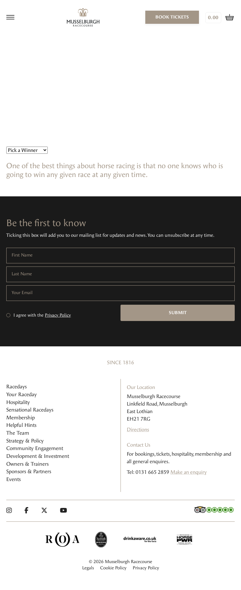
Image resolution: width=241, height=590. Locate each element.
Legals (88, 568)
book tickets (172, 17)
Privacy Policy (58, 315)
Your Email (22, 292)
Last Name (22, 274)
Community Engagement (34, 448)
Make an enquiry (188, 472)
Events (13, 479)
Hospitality (18, 402)
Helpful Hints (21, 425)
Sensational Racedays (29, 410)
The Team (17, 433)
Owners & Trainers (27, 464)
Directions (138, 429)
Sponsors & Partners (28, 471)
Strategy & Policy (25, 441)
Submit (178, 312)
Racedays (16, 387)
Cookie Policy (113, 568)
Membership (20, 418)
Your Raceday (21, 394)
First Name (22, 255)
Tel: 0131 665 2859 (148, 472)
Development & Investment (37, 456)
